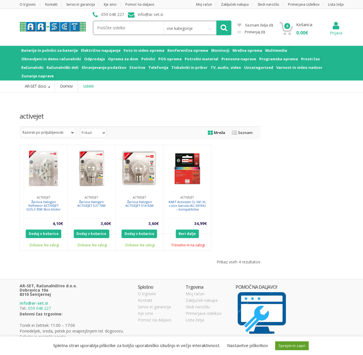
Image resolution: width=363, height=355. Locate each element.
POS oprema (170, 58)
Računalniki (32, 67)
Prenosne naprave (238, 58)
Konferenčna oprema (187, 50)
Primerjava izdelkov (304, 4)
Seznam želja (255, 25)
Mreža (216, 132)
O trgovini (28, 4)
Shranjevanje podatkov (104, 67)
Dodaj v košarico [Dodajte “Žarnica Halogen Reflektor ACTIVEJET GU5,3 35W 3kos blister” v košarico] (44, 233)
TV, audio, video (226, 67)
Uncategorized (258, 67)
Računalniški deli (62, 67)
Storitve (137, 67)
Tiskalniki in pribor (189, 67)
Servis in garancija (80, 4)
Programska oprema (278, 58)
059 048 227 (39, 308)
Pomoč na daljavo (139, 4)
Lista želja (336, 4)
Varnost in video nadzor (299, 67)
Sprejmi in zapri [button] (292, 345)
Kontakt (51, 4)
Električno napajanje (101, 50)
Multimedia (276, 50)
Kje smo (110, 4)
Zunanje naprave (37, 76)
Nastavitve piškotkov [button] (247, 345)
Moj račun (204, 4)
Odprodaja (94, 58)
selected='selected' (93, 132)
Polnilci (148, 58)
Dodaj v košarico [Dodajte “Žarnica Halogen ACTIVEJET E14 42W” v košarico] (139, 233)
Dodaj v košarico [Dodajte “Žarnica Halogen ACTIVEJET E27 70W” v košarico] (91, 233)
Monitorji (220, 50)
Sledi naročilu (268, 4)
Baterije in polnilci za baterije (49, 50)
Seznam (242, 132)
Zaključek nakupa (235, 4)
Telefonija (158, 67)
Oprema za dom (123, 58)
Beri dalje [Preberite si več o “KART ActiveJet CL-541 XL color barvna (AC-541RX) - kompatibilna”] (187, 233)
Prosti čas (310, 58)
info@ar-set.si (34, 303)
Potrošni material (201, 58)
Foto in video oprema (144, 50)
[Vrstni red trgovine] (48, 132)
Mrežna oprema (247, 50)
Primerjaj (254, 31)
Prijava (336, 30)
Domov (65, 86)
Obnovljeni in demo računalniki (51, 58)
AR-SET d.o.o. (36, 86)
